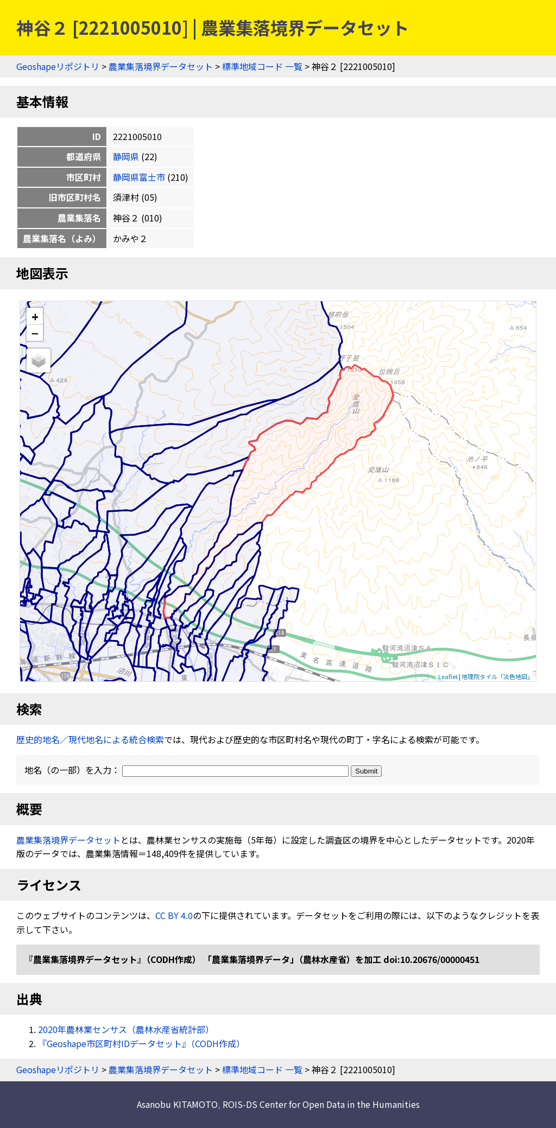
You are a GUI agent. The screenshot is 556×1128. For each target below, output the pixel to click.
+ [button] (35, 316)
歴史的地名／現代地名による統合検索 (90, 739)
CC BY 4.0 (174, 915)
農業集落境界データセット (161, 66)
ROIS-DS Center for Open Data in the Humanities (321, 1104)
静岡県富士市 (139, 176)
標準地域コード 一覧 (262, 66)
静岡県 (126, 156)
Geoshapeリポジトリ (57, 66)
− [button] (35, 333)
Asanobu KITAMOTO (177, 1104)
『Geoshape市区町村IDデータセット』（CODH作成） (141, 1043)
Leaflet (448, 676)
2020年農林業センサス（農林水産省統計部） (126, 1029)
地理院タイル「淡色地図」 (497, 676)
